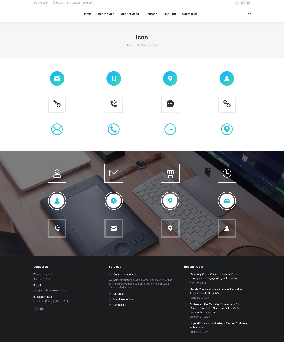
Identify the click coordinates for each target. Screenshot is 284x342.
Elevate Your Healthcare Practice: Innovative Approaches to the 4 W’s (216, 291)
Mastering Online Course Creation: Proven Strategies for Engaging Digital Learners (214, 276)
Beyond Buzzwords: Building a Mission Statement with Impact (219, 325)
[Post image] (185, 273)
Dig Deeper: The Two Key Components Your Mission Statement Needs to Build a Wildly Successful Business (216, 308)
